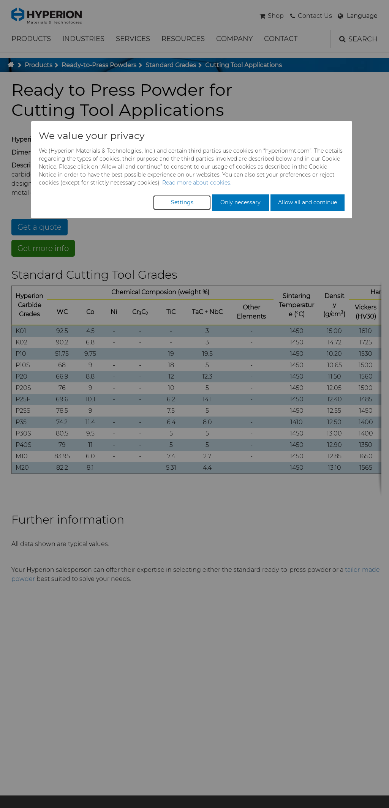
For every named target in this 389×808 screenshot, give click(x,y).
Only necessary (240, 202)
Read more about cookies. (196, 182)
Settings (182, 202)
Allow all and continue (307, 202)
